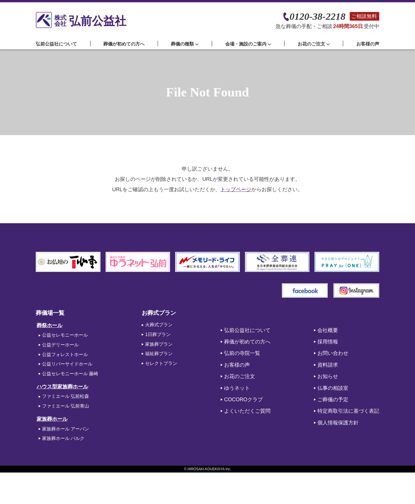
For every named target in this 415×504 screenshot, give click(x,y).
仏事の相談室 (332, 388)
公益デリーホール (60, 344)
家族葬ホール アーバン (65, 428)
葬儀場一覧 (50, 313)
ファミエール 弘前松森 (65, 396)
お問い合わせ (332, 353)
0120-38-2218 (317, 16)
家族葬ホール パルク (63, 438)
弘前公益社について (56, 43)
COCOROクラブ (243, 399)
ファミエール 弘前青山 (65, 406)
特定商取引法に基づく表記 (348, 411)
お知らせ (327, 376)
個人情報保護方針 (338, 423)
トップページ (235, 189)
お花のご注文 (239, 376)
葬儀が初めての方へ (124, 43)
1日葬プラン (158, 334)
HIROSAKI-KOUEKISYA (205, 469)
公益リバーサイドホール (67, 363)
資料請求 (327, 365)
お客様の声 (367, 43)
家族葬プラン (159, 344)
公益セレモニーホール (65, 335)
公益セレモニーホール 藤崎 (70, 373)
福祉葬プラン (159, 353)
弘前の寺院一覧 (242, 353)
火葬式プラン (159, 324)
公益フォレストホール (65, 354)
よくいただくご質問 (247, 411)
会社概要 (327, 330)
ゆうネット (237, 388)
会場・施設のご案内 (248, 43)
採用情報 (327, 342)
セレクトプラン (161, 363)
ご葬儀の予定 (332, 399)
